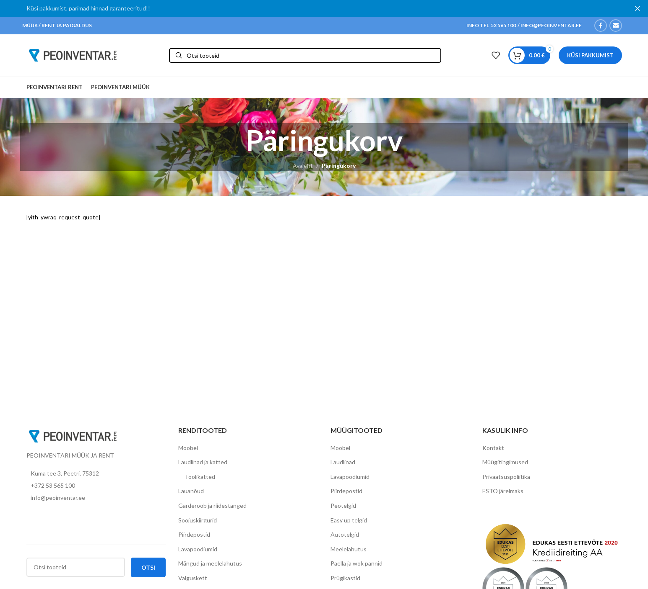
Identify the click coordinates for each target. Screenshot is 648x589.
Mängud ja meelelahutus (210, 564)
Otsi (148, 568)
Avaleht (303, 167)
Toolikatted (200, 477)
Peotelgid (343, 506)
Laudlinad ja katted (202, 463)
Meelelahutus (349, 550)
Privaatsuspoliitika (506, 477)
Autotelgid (345, 535)
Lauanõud (191, 492)
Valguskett (192, 579)
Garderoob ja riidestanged (212, 506)
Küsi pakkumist (590, 55)
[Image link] (72, 436)
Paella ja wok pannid (357, 564)
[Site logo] (72, 55)
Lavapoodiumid (197, 550)
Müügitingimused (505, 463)
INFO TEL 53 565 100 (491, 25)
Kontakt (493, 449)
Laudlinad (343, 463)
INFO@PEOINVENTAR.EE (551, 25)
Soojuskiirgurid (197, 521)
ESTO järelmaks (502, 492)
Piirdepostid (194, 535)
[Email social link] (615, 25)
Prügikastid (345, 579)
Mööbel (188, 449)
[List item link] (96, 486)
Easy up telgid (349, 521)
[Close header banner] (637, 8)
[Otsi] (305, 56)
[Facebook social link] (600, 25)
